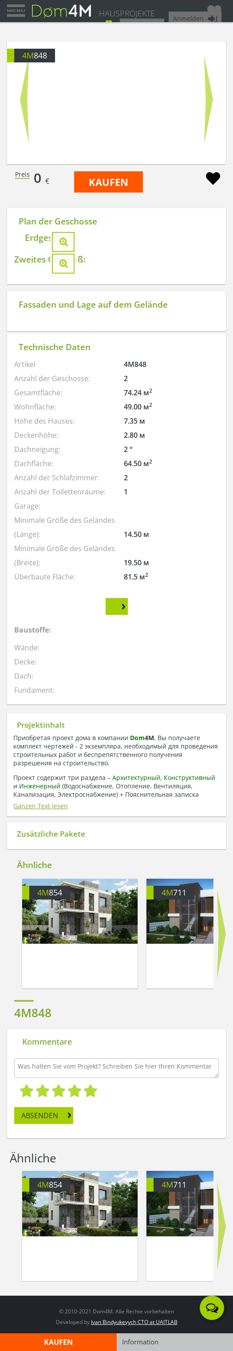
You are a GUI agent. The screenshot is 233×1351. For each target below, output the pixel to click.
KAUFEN (108, 182)
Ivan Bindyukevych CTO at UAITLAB (134, 1322)
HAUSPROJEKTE (127, 13)
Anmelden (188, 18)
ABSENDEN (39, 1115)
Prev (24, 99)
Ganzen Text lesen (40, 806)
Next (208, 99)
